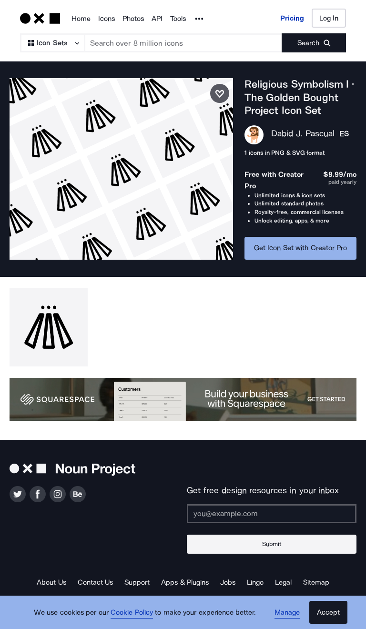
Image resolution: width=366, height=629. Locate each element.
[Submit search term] (314, 42)
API (157, 18)
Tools (178, 18)
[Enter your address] (271, 513)
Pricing (292, 18)
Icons (106, 18)
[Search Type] (52, 42)
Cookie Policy (132, 612)
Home (81, 18)
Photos (133, 18)
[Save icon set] (219, 93)
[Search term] (183, 42)
